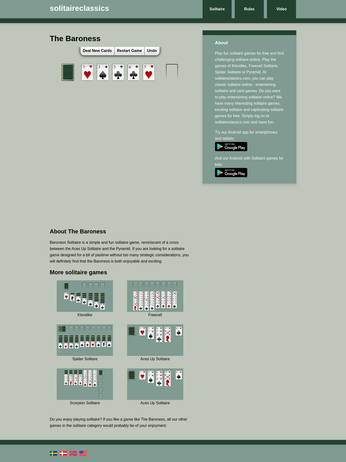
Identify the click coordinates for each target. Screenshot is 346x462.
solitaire (93, 419)
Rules (249, 9)
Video (281, 9)
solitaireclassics (79, 8)
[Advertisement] (120, 190)
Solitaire (217, 9)
